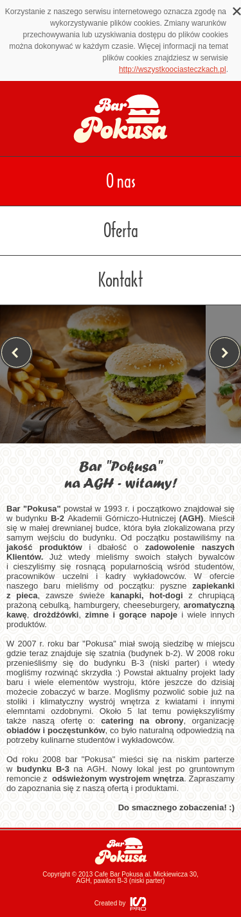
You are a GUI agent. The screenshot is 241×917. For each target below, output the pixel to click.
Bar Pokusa (120, 851)
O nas (121, 181)
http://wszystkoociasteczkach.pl (172, 69)
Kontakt (120, 280)
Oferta (120, 231)
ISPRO (138, 904)
